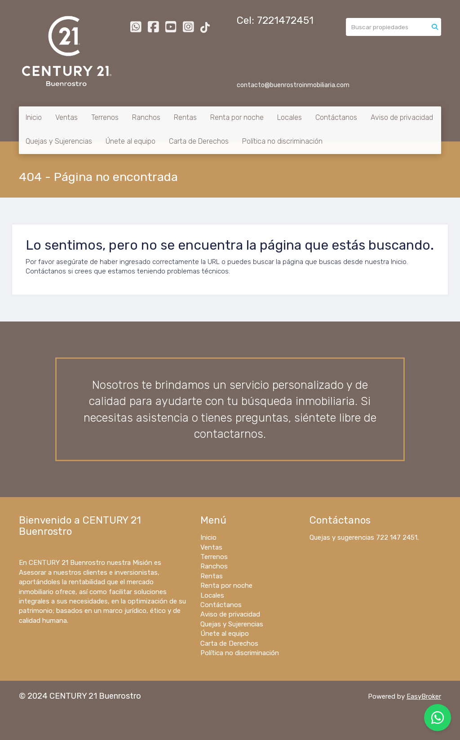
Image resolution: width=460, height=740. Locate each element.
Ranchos (146, 117)
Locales (289, 117)
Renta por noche (237, 117)
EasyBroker (424, 696)
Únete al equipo (130, 141)
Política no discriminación (282, 141)
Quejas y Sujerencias (59, 141)
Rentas (185, 117)
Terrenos (105, 117)
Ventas (66, 117)
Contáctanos (336, 117)
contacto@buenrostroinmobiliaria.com (293, 85)
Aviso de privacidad (402, 117)
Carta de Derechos (199, 141)
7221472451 (285, 20)
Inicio (34, 117)
